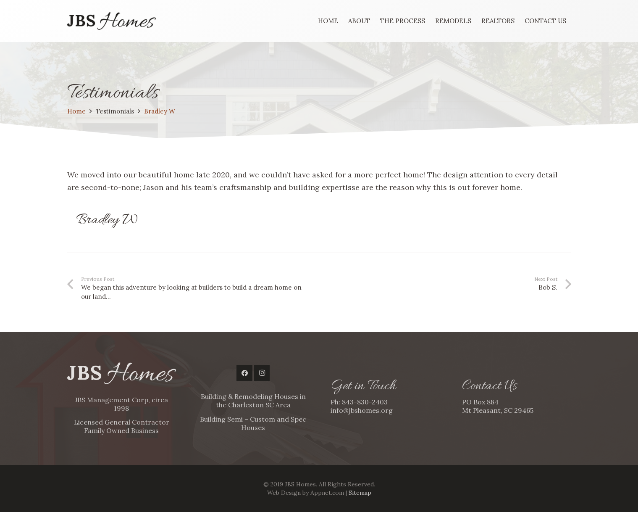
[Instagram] (262, 373)
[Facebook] (244, 373)
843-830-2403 (365, 402)
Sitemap (360, 492)
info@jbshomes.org (362, 410)
